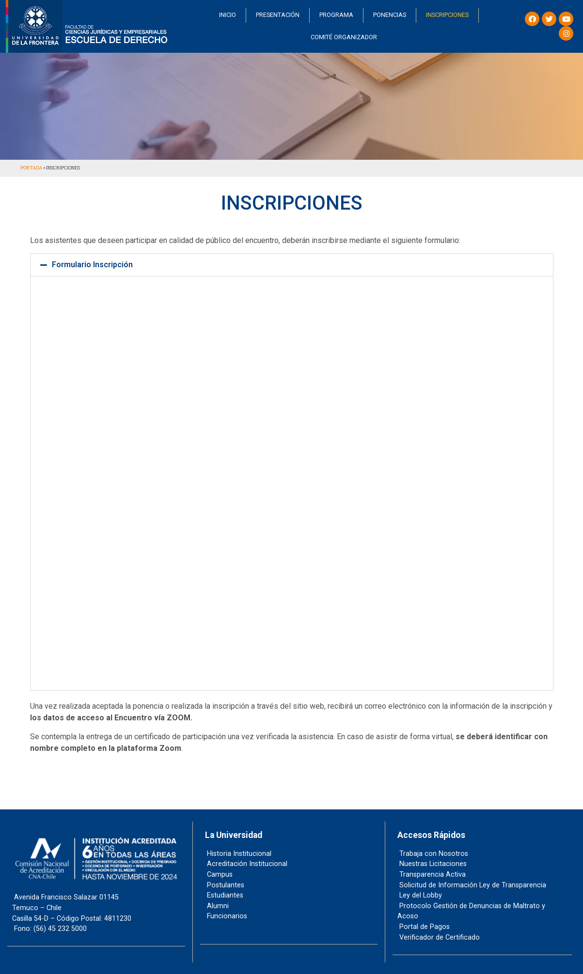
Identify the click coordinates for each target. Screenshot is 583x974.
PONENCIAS (389, 14)
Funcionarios (226, 916)
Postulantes (225, 885)
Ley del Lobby (420, 895)
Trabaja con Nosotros (433, 854)
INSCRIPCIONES (447, 14)
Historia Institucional (238, 854)
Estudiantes (224, 895)
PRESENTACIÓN (277, 14)
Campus (219, 874)
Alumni (217, 906)
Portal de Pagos (424, 927)
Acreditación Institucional (246, 864)
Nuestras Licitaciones (432, 864)
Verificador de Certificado (439, 937)
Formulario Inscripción (92, 264)
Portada (31, 168)
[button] (292, 265)
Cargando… (291, 482)
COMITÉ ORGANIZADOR (344, 37)
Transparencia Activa (432, 874)
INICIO (227, 14)
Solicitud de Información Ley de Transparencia (472, 885)
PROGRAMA (336, 14)
